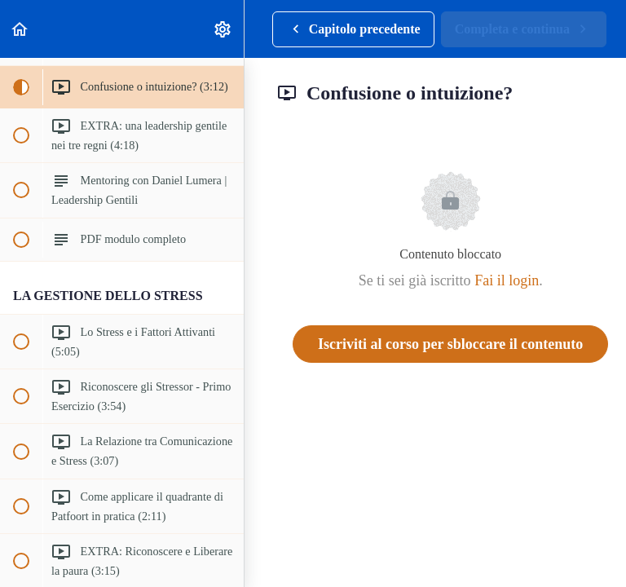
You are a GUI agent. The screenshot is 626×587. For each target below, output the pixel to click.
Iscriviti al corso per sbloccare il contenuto (450, 344)
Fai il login (506, 280)
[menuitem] (223, 29)
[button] (20, 29)
